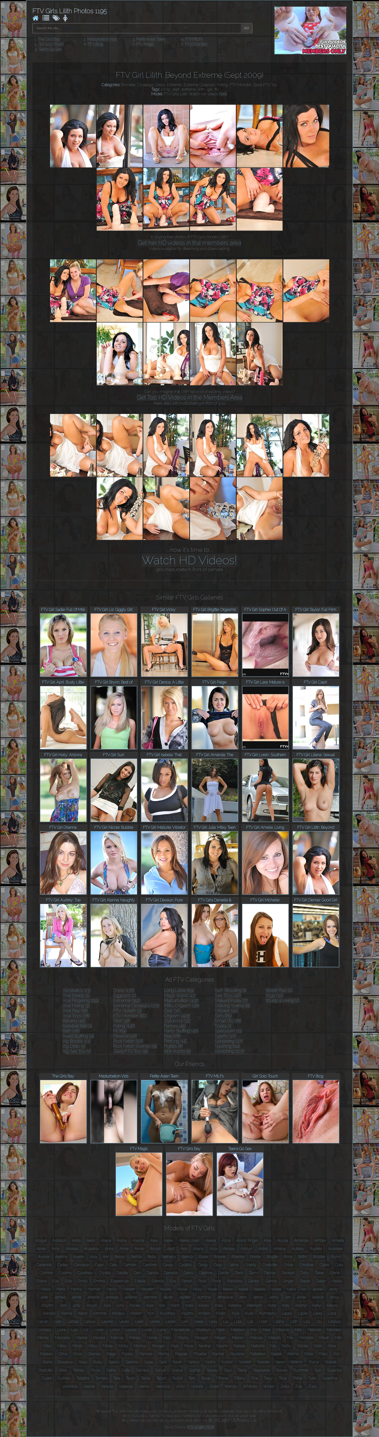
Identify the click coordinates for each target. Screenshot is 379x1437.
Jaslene (130, 1297)
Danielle (171, 1273)
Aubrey (298, 1248)
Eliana (41, 1281)
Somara (142, 1370)
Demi (253, 1273)
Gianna (271, 1281)
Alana (122, 1240)
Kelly (316, 1305)
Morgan (158, 1346)
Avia (93, 1256)
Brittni (302, 1256)
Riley (323, 1354)
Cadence (43, 1265)
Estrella (158, 1281)
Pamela (146, 1354)
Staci (228, 1370)
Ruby (97, 1362)
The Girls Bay (49, 39)
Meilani (238, 1337)
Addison (59, 1240)
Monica (140, 1346)
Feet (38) (122, 1020)
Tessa (205, 1378)
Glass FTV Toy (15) (130, 1051)
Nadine (205, 1346)
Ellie (68, 1281)
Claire (324, 1265)
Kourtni (187, 1313)
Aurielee (335, 1248)
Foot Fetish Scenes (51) (135, 1046)
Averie (78, 1256)
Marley (135, 1337)
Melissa (256, 1337)
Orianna (94, 1354)
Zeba (284, 1386)
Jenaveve (225, 1297)
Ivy (304, 1289)
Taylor (177, 1378)
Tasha (145, 1378)
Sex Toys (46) (228, 995)
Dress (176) (124, 990)
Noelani (46, 1354)
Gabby (253, 1281)
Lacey (287, 1313)
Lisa (74, 1329)
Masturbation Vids (102, 39)
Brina (288, 1256)
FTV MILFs (194, 39)
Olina (63, 1354)
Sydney (64, 1378)
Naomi (222, 1346)
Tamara (101, 1378)
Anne (124, 1248)
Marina (81, 1337)
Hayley (166, 1289)
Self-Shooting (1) (231, 990)
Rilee (309, 1354)
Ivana (291, 1289)
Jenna (258, 1297)
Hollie (182, 1289)
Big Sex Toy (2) (77, 1051)
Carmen (130, 1265)
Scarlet (227, 1362)
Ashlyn (247, 1248)
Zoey (312, 1386)
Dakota (122, 1273)
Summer (301, 1370)
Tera (191, 1378)
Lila (250, 1321)
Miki (338, 1337)
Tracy (268, 1378)
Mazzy (183, 1337)
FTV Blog (95, 44)
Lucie (147, 1329)
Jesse (301, 1297)
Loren (99, 1329)
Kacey (135, 1305)
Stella (242, 1370)
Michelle (306, 1337)
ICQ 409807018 (200, 1427)
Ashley (229, 1248)
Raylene (237, 1354)
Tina (254, 1378)
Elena (335, 1273)
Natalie (239, 1346)
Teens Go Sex (50, 49)
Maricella (62, 1337)
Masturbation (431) (181, 1000)
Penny (163, 1354)
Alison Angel (247, 1240)
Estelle (140, 1281)
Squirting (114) (227, 1046)
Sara (163, 1362)
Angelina (91, 1248)
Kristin (221, 1313)
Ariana (198, 1248)
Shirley (79, 1370)
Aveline (61, 1256)
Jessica (318, 1297)
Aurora (43, 1256)
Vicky (180, 1386)
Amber (320, 1240)
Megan (220, 1337)
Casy (218, 1265)
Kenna (66, 1313)
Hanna (76, 1289)
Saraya (193, 1362)
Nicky (287, 1346)
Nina (332, 1346)
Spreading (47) (229, 1041)
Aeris (91, 1240)
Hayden (147, 1289)
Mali (298, 1329)
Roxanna (65, 1362)
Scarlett (245, 1362)
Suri (317, 1370)
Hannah (94, 1289)
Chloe (288, 1265)
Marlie (152, 1337)
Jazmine (204, 1297)
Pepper (181, 1354)
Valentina (70, 1386)
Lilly (307, 1321)
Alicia (226, 1240)
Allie (267, 1240)
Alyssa (282, 1240)
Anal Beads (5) (76, 995)
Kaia (149, 1305)
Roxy (83, 1362)
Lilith (294, 1321)
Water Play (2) (279, 990)
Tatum (161, 1378)
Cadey (62, 1265)
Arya (213, 1248)
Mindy (78, 1346)
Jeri (288, 1297)
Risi (336, 1354)
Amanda (301, 1240)
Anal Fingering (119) (81, 1000)
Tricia (283, 1378)
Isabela (260, 1289)
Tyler (312, 1378)
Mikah (324, 1337)
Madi (221, 1329)
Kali (162, 1305)
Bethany (169, 1256)
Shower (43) (226, 1010)
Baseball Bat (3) (77, 1025)
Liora (61, 1329)
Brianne (238, 1256)
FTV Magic (145, 44)
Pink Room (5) (177, 1051)
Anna (109, 1248)
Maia (266, 1329)
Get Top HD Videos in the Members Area (189, 397)
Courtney (85, 1273)
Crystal (104, 1273)
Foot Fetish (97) (128, 1041)
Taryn (130, 1378)
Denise (270, 1273)
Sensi (279, 1362)
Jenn (243, 1297)
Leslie (170, 1321)
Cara (113, 1265)
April (171, 1248)
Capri (99, 1265)
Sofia (126, 1370)
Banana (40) (74, 1020)
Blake (203, 1256)
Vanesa (107, 1386)
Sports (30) (225, 1035)
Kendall (49, 1313)
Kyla (235, 1313)
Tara (116, 1378)
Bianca (187, 1256)
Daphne (205, 1273)
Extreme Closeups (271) (136, 1005)
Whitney (250, 1386)
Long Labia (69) (179, 990)
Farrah (187, 1281)
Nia (273, 1346)
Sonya (160, 1370)
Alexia (210, 1240)
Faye (202, 1281)
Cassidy (185, 1265)
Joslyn (91, 1305)
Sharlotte (45, 1370)
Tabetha (82, 1378)
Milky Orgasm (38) (181, 1005)
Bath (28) (71, 1030)
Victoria (197, 1386)
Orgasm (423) (177, 1015)
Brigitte (272, 1256)
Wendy (231, 1386)
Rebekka (257, 1354)
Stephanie (261, 1370)
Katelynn (254, 1305)
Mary (167, 1337)
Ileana (228, 1289)
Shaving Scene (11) (232, 1005)
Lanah (43, 1321)
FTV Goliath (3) (127, 1010)
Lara (57, 1321)
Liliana (279, 1321)
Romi (47, 1362)
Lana (332, 1313)
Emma (99, 1281)
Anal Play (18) (75, 1010)
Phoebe (200, 1354)
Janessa (111, 1297)
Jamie (76, 1297)
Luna (161, 1329)
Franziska (234, 1281)
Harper (129, 1289)
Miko (47, 1346)
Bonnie (220, 1256)
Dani (137, 1273)
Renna (293, 1354)
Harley (112, 1289)
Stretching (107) (229, 1051)
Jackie (317, 1289)
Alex (154, 1240)
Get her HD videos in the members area (189, 242)
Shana (313, 1362)
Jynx (120, 1305)
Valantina (329, 1378)
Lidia (238, 1321)
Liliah (263, 1321)
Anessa (72, 1248)
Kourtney (167, 1313)
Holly (197, 1289)
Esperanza (120, 1281)
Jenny (274, 1297)
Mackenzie (181, 1329)
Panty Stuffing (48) (181, 1030)
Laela (317, 1313)
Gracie (304, 1281)
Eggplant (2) (124, 995)
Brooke (319, 1256)
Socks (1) (223, 1025)
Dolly (304, 1273)
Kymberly (267, 1313)
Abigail (41, 1240)
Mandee (334, 1329)
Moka (108, 1346)
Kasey (204, 1305)
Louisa (131, 1329)
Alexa (168, 1240)
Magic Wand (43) (180, 995)
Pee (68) (172, 1035)
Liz (86, 1329)
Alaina (106, 1240)
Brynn (336, 1256)
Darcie (223, 1273)
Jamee (60, 1297)
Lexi (184, 1321)
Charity (250, 1265)
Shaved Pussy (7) (231, 1000)
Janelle (93, 1297)
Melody (274, 1337)
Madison (238, 1329)
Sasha (210, 1362)
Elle (55, 1281)
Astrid (263, 1248)
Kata (218, 1305)
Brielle (255, 1256)
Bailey (120, 1256)
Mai (254, 1329)
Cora (339, 1265)
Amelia (338, 1240)
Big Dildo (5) (74, 1046)
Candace (81, 1265)
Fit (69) (120, 1030)
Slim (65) (223, 1015)
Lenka (154, 1321)
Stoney (282, 1370)
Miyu (93, 1346)
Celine (233, 1265)
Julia (106, 1305)
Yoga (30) (275, 995)
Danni (188, 1273)
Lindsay (334, 1321)
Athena (280, 1248)
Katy (286, 1305)
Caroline (150, 1265)
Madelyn (203, 1329)
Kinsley (118, 1313)
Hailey (337, 1281)
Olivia (77, 1354)
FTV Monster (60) (130, 1015)
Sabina (114, 1362)
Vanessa (126, 1386)
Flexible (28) (125, 1035)
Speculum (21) (228, 1030)
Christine (306, 1265)
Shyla (95, 1370)
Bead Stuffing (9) (78, 1035)
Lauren (107, 1321)
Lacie (302, 1313)
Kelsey (332, 1305)
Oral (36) (172, 1010)
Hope (212, 1289)
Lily (319, 1321)
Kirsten (136, 1313)
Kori (151, 1313)
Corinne (46, 1273)
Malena (282, 1329)
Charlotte (269, 1265)
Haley (46, 1289)
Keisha (300, 1305)
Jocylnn (47, 1305)
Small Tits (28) (228, 1020)
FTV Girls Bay (196, 44)
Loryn (115, 1329)
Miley (62, 1346)
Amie (41, 1248)
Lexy (213, 1321)
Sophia (177, 1370)
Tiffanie (222, 1378)
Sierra (111, 1370)
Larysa (89, 1321)
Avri (106, 1256)
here (223, 94)
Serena (296, 1362)
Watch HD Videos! (189, 560)
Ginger (288, 1281)
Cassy (203, 1265)
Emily (83, 1281)
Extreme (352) (126, 1000)
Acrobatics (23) (77, 990)
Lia (225, 1321)
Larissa (73, 1321)
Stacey (212, 1370)
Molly (123, 1346)
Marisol (99, 1337)
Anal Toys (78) (76, 1015)
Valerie (89, 1386)
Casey (167, 1265)
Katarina (234, 1305)
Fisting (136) (124, 1025)
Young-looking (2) (282, 1000)
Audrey (316, 1248)
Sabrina (131, 1362)
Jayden (185, 1297)
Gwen (321, 1281)
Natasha (258, 1346)
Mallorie (314, 1329)
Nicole (302, 1346)
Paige (111, 1354)
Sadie (148, 1362)
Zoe (298, 1386)
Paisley (128, 1354)
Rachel (218, 1354)
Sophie (195, 1370)
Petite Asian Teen (150, 39)
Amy (55, 1248)
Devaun (287, 1273)
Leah (139, 1321)
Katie (272, 1305)
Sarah (177, 1362)
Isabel (243, 1289)
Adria (76, 1240)
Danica (152, 1273)
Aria (184, 1248)
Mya (174, 1346)
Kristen (204, 1313)
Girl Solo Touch (51, 44)
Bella (152, 1256)
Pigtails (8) (173, 1046)
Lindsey (44, 1329)
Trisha (297, 1378)
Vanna (144, 1386)
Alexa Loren (189, 1240)
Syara (46, 1378)
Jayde (168, 1297)
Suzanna (334, 1370)
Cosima (65, 1273)
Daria (239, 1273)
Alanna (138, 1240)
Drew (319, 1273)
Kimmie (100, 1313)
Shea (62, 1370)
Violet (214, 1386)
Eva (173, 1281)
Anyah (155, 1248)
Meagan (202, 1337)
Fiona (216, 1281)
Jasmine (150, 1297)
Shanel (330, 1362)
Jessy (334, 1297)
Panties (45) (175, 1025)
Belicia (136, 1256)
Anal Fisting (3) (76, 1005)
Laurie (124, 1321)
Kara (189, 1305)
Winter (269, 1386)
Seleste (263, 1362)
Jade (44, 1297)
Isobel (276, 1289)
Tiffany (239, 1378)
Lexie (198, 1321)
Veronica (162, 1386)
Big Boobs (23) (77, 1041)
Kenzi (82, 1313)
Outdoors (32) (177, 1020)
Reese (276, 1354)
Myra (188, 1346)
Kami (175, 1305)
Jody (76, 1305)
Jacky (333, 1289)
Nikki (318, 1346)
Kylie (249, 1313)
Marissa (117, 1337)
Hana (61, 1289)
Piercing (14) (175, 1041)
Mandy (43, 1337)
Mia (290, 1337)
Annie (139, 1248)
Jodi (63, 1305)
